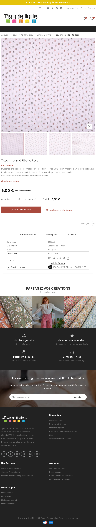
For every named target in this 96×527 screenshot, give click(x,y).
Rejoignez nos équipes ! (59, 479)
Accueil (4, 35)
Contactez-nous (56, 420)
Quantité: (5, 199)
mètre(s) (32, 199)
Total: (46, 199)
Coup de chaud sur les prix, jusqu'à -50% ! (48, 2)
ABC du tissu (27, 35)
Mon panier (6, 496)
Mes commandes (8, 504)
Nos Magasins (72, 8)
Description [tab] (51, 234)
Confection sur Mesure (11, 468)
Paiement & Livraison (58, 424)
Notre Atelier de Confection (61, 475)
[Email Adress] (40, 397)
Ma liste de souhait (9, 500)
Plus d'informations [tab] (10, 181)
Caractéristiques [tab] (28, 234)
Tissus (14, 35)
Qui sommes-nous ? (58, 468)
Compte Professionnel (11, 472)
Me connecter (7, 492)
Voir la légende (58, 263)
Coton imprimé (44, 35)
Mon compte (87, 8)
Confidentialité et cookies (60, 439)
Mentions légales (56, 427)
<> (93, 223)
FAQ (51, 435)
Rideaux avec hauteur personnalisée (17, 475)
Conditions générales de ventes (63, 431)
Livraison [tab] (72, 234)
